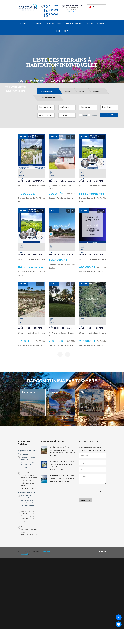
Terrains (89, 24)
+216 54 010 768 (31, 517)
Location (50, 24)
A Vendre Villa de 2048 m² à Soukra (66, 479)
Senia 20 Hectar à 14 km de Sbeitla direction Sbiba (73, 451)
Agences (100, 24)
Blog (58, 31)
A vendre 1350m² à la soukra (63, 465)
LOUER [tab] (81, 95)
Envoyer (85, 504)
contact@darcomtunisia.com (80, 5)
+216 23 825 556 (28, 520)
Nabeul (55, 395)
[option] (32, 406)
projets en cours (74, 24)
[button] (96, 6)
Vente (60, 24)
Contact (68, 31)
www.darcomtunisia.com (30, 538)
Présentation (36, 24)
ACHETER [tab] (66, 95)
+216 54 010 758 (31, 481)
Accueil (23, 24)
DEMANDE (96, 95)
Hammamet (29, 395)
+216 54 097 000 (28, 484)
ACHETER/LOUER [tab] (47, 95)
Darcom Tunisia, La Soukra (61, 201)
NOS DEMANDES (48, 101)
